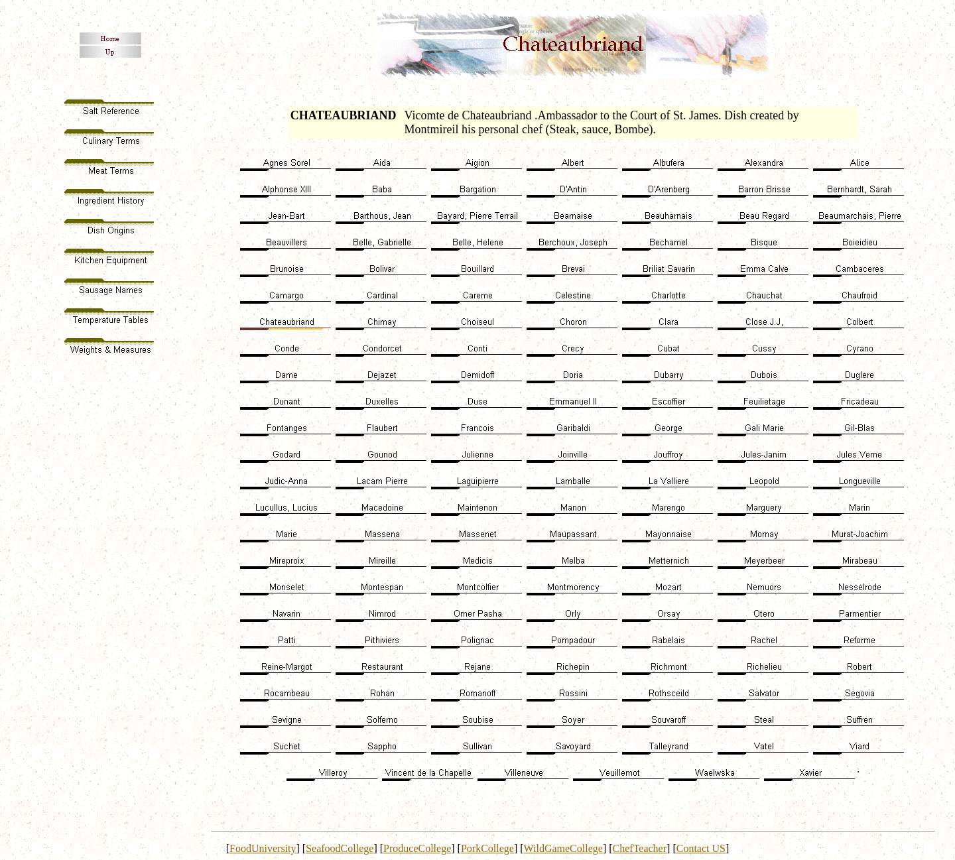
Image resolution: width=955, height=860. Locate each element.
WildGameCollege (563, 848)
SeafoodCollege (339, 848)
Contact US (701, 848)
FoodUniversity (262, 848)
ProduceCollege (417, 848)
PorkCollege (487, 848)
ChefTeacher (640, 848)
